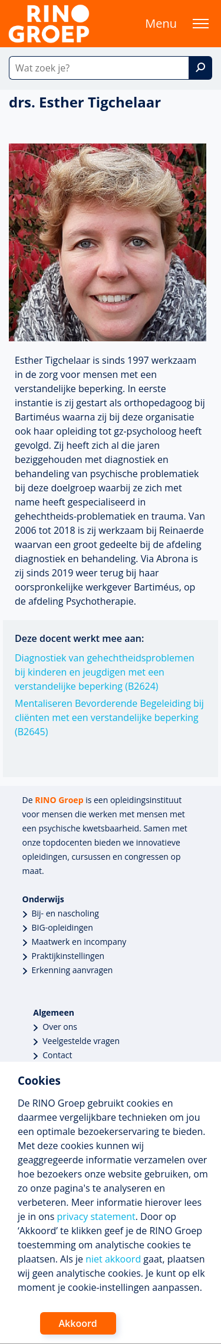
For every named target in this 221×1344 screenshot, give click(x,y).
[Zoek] (200, 68)
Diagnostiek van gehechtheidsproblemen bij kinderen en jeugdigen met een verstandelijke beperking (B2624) (104, 672)
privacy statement (96, 1216)
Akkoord (78, 1323)
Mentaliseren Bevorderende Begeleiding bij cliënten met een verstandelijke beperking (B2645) (109, 717)
